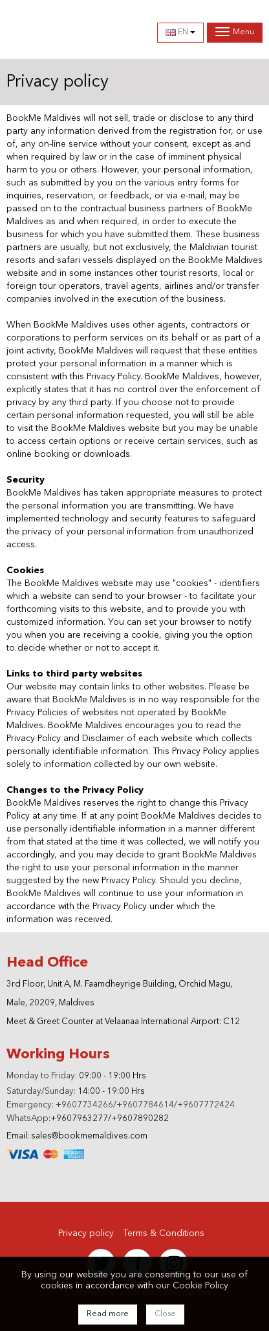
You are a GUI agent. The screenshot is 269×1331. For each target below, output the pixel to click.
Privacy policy (86, 1233)
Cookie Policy (200, 1285)
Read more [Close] (108, 1314)
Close (165, 1314)
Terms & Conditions (163, 1233)
